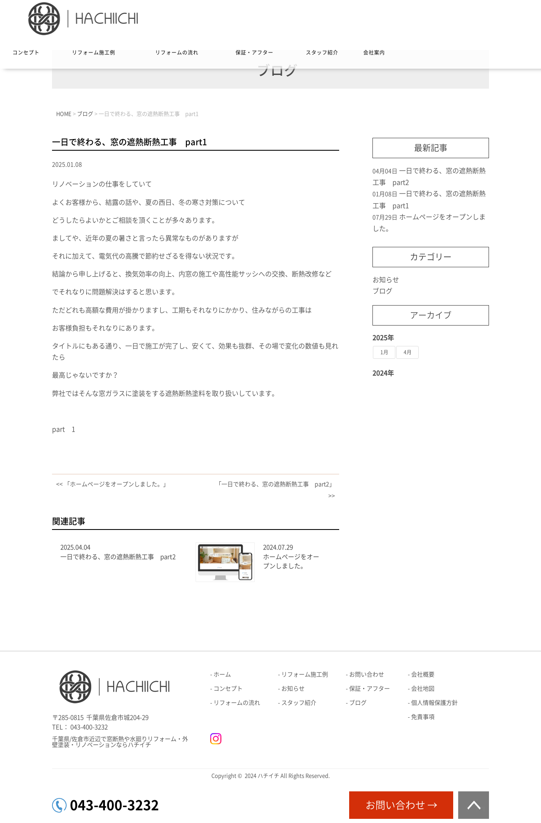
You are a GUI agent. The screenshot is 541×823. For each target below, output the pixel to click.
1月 (384, 352)
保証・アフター (254, 52)
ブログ (382, 291)
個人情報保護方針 (434, 703)
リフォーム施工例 (93, 52)
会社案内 (374, 52)
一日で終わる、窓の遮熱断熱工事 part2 (118, 557)
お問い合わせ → (401, 805)
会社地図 (422, 688)
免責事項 (422, 717)
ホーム (222, 674)
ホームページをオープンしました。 (291, 561)
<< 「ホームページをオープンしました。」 (112, 484)
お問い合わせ (366, 674)
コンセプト (26, 52)
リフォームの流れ (177, 52)
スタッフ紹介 (322, 52)
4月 (408, 352)
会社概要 (422, 674)
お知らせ (385, 279)
